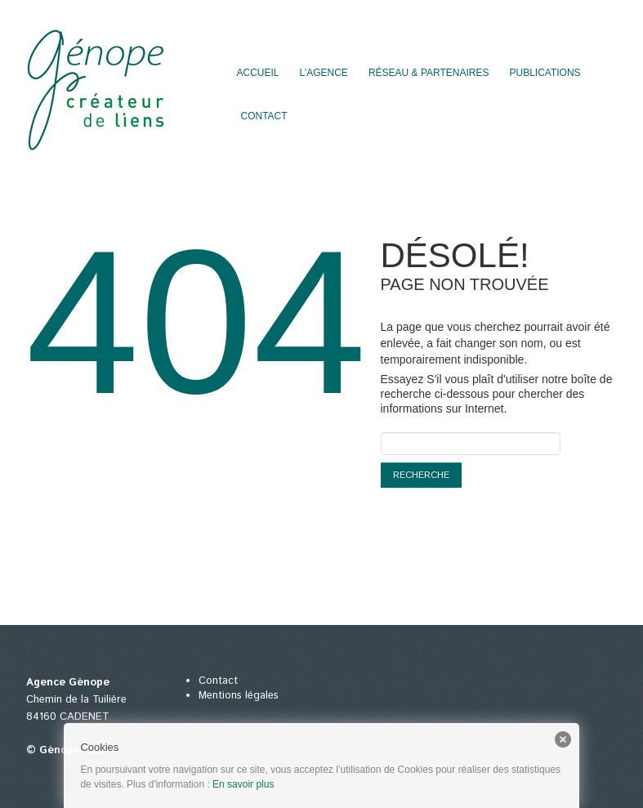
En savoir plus (243, 784)
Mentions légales (239, 695)
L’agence (324, 72)
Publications (544, 72)
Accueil (258, 72)
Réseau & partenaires (428, 72)
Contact (264, 116)
